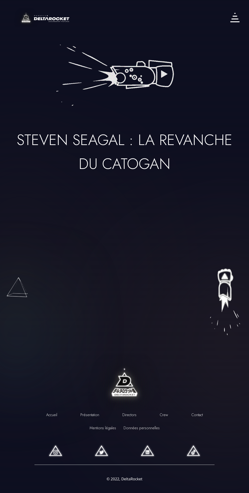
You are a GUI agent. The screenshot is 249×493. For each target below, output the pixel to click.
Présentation (89, 415)
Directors (129, 415)
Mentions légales (103, 428)
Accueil (51, 415)
